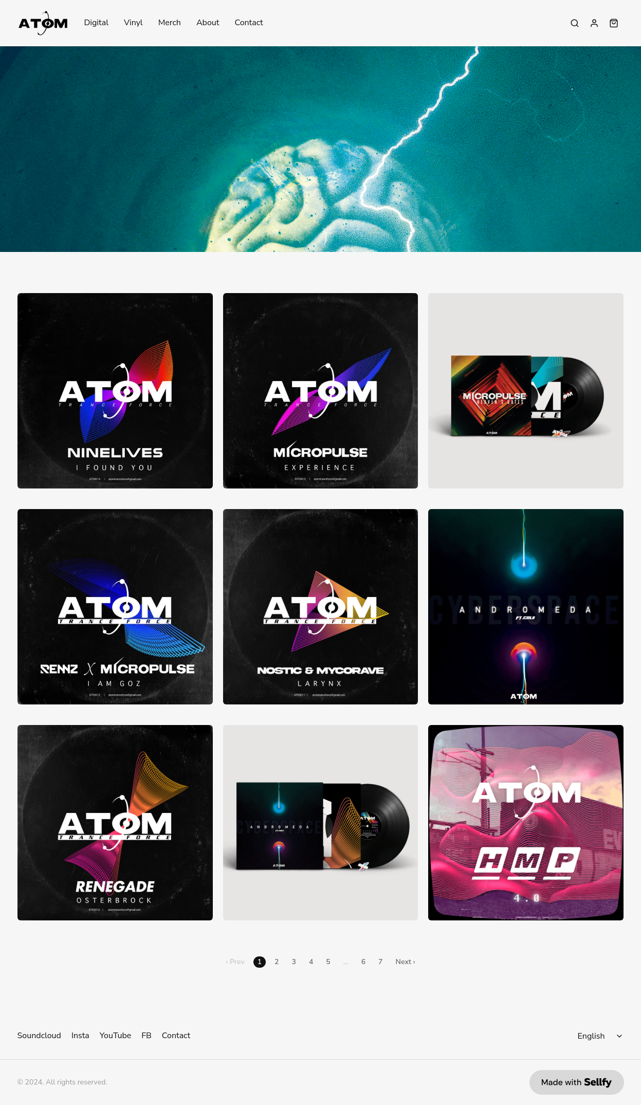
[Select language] (601, 1036)
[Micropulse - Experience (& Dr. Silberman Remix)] (320, 390)
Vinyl (133, 23)
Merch (169, 23)
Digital (96, 23)
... (346, 962)
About (207, 23)
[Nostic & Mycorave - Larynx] (320, 606)
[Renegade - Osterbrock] (115, 822)
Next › (405, 962)
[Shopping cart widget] (613, 23)
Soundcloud (39, 1035)
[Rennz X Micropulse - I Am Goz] (115, 606)
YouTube (115, 1035)
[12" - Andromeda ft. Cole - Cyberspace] (320, 822)
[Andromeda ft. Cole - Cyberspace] (526, 606)
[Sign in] (594, 23)
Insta (80, 1035)
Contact (248, 23)
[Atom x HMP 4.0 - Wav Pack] (526, 822)
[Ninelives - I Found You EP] (115, 390)
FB (146, 1035)
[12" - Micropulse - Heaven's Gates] (526, 390)
